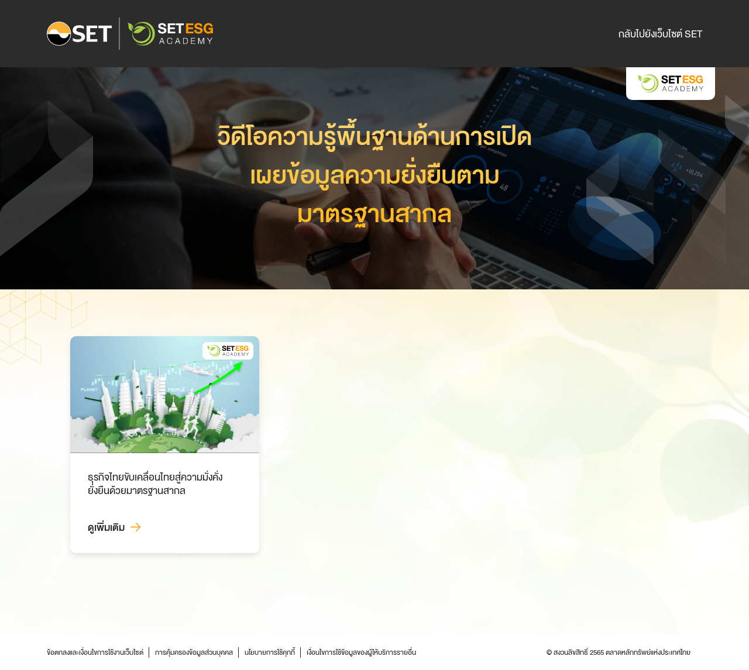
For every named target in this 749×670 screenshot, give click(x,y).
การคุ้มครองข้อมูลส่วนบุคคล (194, 652)
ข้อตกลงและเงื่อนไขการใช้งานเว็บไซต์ (95, 652)
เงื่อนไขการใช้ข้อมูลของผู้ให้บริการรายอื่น (361, 652)
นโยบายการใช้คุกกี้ (270, 652)
